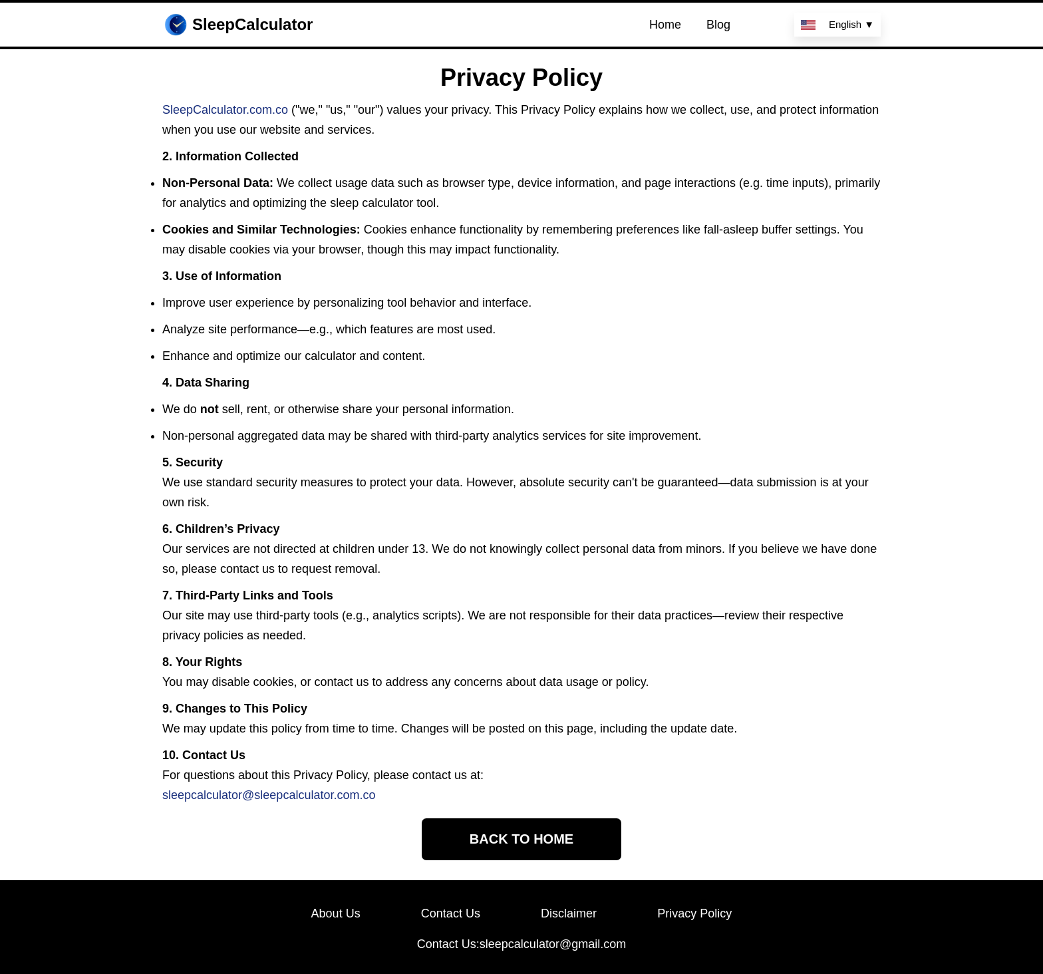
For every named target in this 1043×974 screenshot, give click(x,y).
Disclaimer (569, 913)
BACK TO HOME (521, 839)
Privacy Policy (694, 913)
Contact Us (450, 913)
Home (665, 24)
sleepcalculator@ (208, 795)
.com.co (354, 795)
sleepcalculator (293, 795)
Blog (718, 24)
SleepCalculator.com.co (225, 109)
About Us (336, 913)
